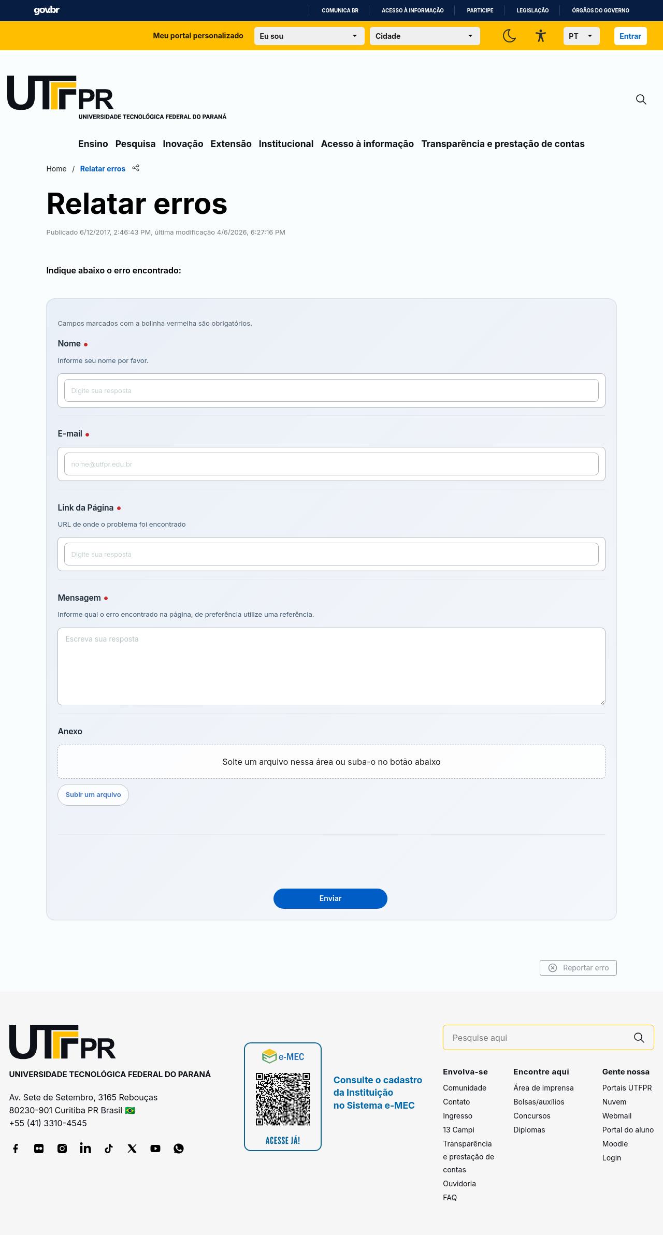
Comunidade (464, 1087)
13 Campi (458, 1129)
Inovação (183, 143)
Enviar (331, 898)
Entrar (630, 36)
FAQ (450, 1197)
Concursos (532, 1115)
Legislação (533, 10)
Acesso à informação (413, 10)
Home (89, 168)
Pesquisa (136, 143)
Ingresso (457, 1115)
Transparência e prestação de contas (503, 143)
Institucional (286, 143)
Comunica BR (340, 10)
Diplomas (529, 1129)
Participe (480, 10)
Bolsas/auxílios (538, 1101)
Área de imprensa (543, 1087)
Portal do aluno (628, 1129)
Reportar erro (545, 968)
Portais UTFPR (627, 1087)
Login (612, 1157)
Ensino (93, 143)
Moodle (615, 1143)
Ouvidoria (459, 1183)
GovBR (47, 11)
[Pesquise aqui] (539, 1038)
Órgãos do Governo (600, 10)
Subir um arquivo (126, 794)
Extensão (231, 143)
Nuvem (614, 1101)
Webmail (617, 1115)
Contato (456, 1101)
